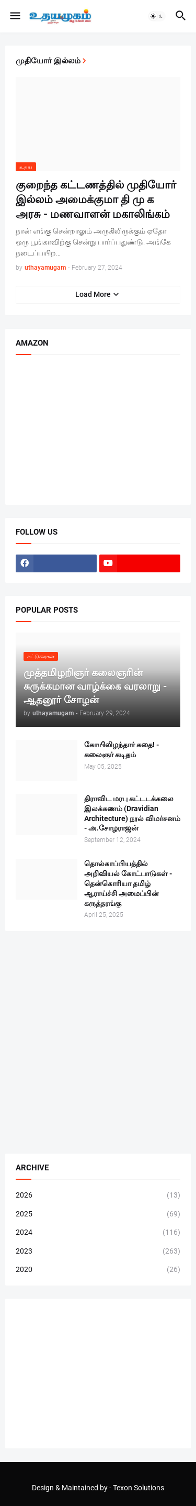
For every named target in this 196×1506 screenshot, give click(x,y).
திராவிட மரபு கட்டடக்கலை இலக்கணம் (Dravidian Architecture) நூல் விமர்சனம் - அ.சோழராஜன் (132, 813)
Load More (93, 294)
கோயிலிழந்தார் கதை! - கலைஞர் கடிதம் (121, 749)
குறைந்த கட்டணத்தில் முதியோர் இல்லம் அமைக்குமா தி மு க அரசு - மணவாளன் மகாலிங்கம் (96, 200)
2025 (98, 1214)
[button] (14, 16)
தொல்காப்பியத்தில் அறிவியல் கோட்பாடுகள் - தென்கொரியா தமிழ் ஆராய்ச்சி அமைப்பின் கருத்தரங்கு (128, 883)
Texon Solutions (138, 1487)
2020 (98, 1270)
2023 (98, 1251)
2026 (98, 1195)
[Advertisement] (98, 1042)
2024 (98, 1232)
